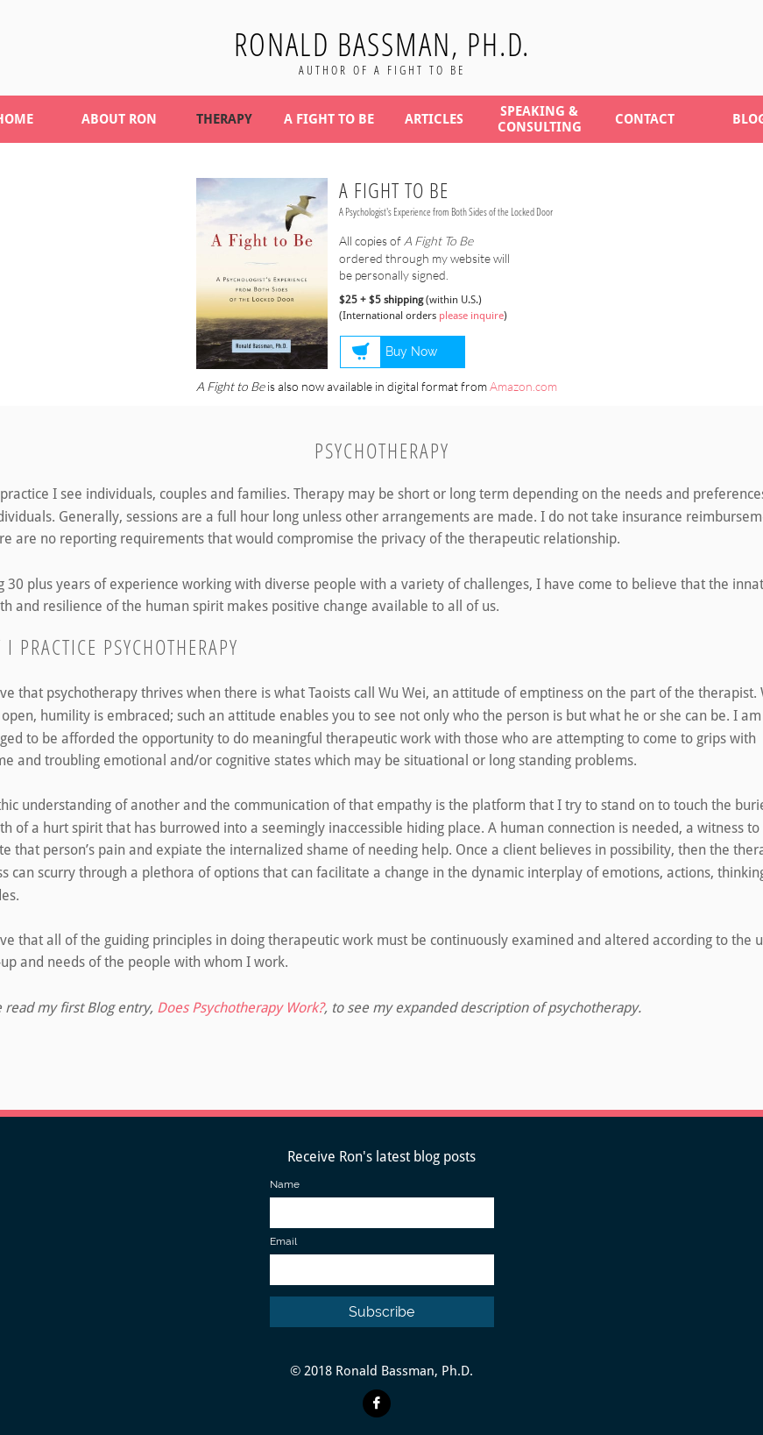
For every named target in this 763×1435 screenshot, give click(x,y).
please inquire (471, 315)
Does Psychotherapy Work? (240, 1007)
